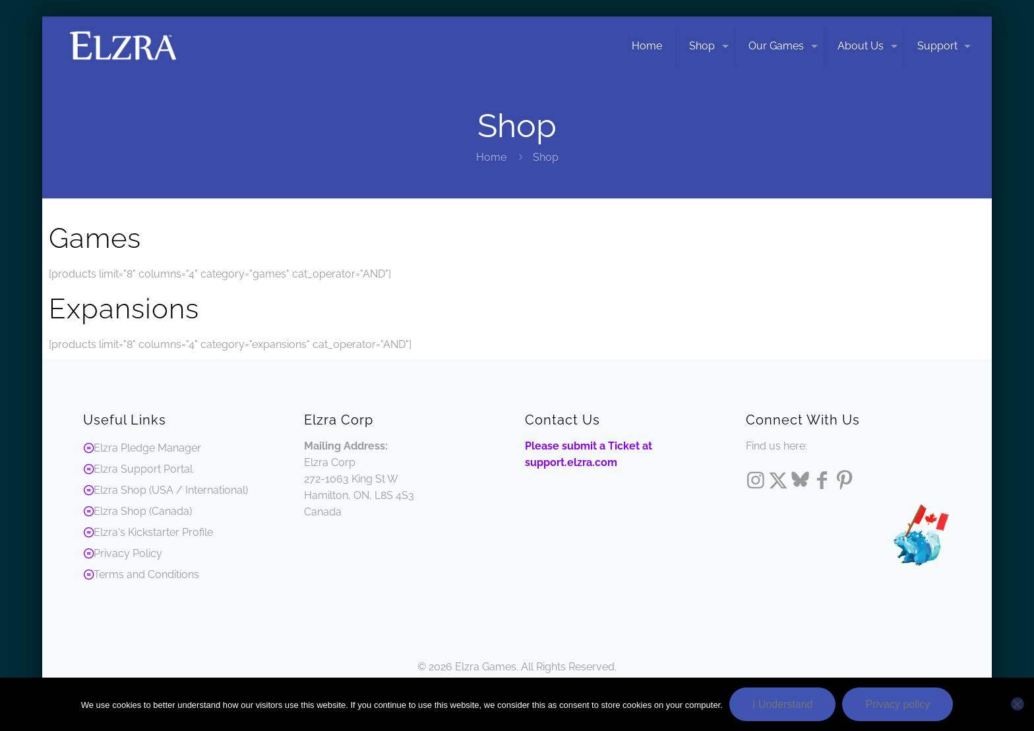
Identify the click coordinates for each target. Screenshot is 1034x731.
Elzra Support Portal (143, 469)
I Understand (782, 704)
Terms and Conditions (146, 574)
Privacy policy (897, 704)
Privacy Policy (128, 553)
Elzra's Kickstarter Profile (153, 532)
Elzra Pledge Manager (147, 448)
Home (491, 157)
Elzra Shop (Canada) (143, 511)
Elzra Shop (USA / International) (171, 490)
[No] (1017, 704)
